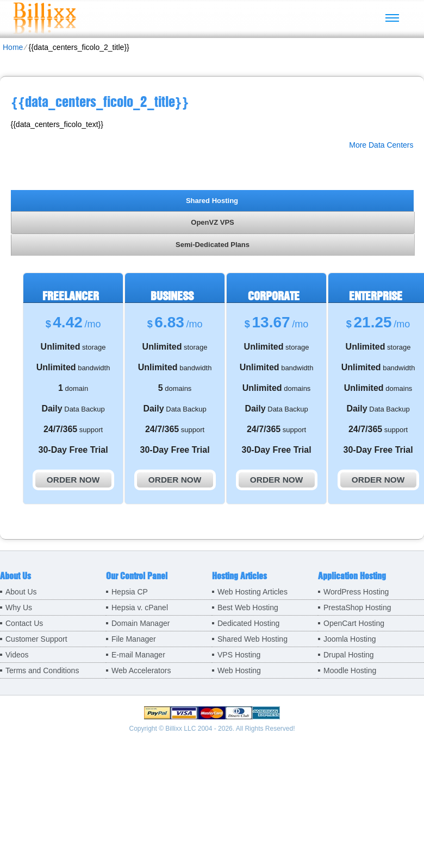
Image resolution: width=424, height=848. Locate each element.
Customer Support (36, 639)
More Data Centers (381, 145)
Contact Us (24, 623)
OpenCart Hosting (353, 623)
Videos (17, 654)
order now (73, 479)
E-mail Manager (138, 654)
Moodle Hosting (349, 670)
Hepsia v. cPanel (139, 607)
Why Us (18, 607)
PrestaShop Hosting (357, 607)
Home (13, 47)
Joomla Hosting (349, 639)
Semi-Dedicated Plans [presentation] (213, 245)
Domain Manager (140, 623)
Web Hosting (239, 670)
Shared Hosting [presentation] (212, 201)
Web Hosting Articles (252, 591)
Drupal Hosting (348, 654)
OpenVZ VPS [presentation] (212, 222)
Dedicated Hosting (248, 623)
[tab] (212, 200)
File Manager (133, 639)
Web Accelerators (141, 670)
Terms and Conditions (42, 670)
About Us (21, 591)
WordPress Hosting (356, 591)
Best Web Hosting (247, 607)
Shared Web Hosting (252, 639)
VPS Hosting (238, 654)
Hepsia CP (129, 591)
